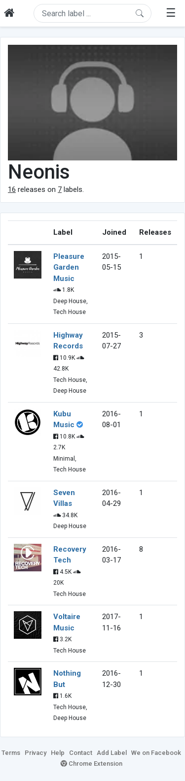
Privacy (35, 752)
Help (58, 752)
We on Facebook (156, 752)
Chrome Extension (91, 763)
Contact (80, 752)
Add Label (112, 752)
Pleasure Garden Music (68, 267)
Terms (10, 752)
